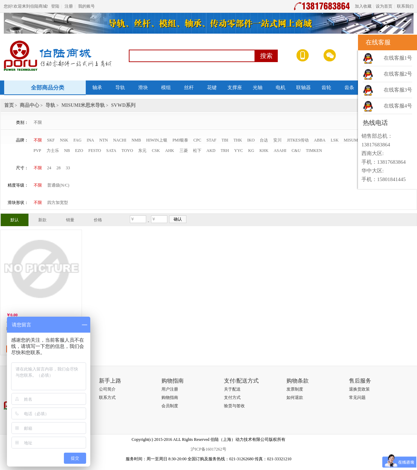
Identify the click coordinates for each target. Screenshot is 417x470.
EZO (79, 150)
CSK (156, 150)
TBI (225, 140)
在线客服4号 (398, 106)
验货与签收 (234, 405)
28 (59, 167)
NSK (64, 140)
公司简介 (107, 389)
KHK (263, 150)
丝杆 (189, 87)
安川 (277, 140)
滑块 (143, 87)
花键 (212, 87)
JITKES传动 (298, 140)
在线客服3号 (398, 90)
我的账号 (86, 6)
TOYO (127, 150)
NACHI (119, 140)
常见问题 (357, 397)
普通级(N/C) (58, 185)
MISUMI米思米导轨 (83, 105)
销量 (70, 219)
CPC (197, 140)
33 (68, 167)
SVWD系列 (123, 105)
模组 (166, 87)
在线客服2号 (398, 74)
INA (90, 140)
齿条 (349, 87)
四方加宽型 (57, 202)
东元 (142, 150)
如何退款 (294, 397)
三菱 (184, 150)
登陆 (55, 6)
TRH (225, 150)
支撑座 (234, 87)
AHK (169, 150)
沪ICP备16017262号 (208, 449)
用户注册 (169, 389)
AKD (211, 150)
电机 (280, 87)
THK (237, 140)
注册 (69, 6)
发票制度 (294, 389)
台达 (264, 140)
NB (67, 150)
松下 (197, 150)
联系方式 (107, 397)
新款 (42, 219)
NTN (103, 140)
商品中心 (29, 105)
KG (251, 150)
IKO (251, 140)
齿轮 (326, 87)
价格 (98, 219)
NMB (136, 140)
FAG (78, 140)
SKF (51, 140)
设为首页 (384, 6)
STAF (211, 140)
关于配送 (232, 389)
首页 (9, 105)
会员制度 (169, 405)
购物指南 (169, 397)
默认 (14, 219)
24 (49, 167)
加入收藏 (363, 6)
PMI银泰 (180, 140)
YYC (238, 150)
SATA (111, 150)
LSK (335, 140)
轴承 (97, 87)
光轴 (257, 87)
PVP (37, 150)
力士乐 (53, 150)
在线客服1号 (398, 58)
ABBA (319, 140)
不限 (38, 122)
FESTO (95, 150)
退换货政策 (359, 389)
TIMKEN (314, 150)
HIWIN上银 (156, 140)
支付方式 (232, 397)
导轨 (120, 87)
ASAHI (280, 150)
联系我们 (405, 6)
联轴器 (303, 87)
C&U (296, 150)
